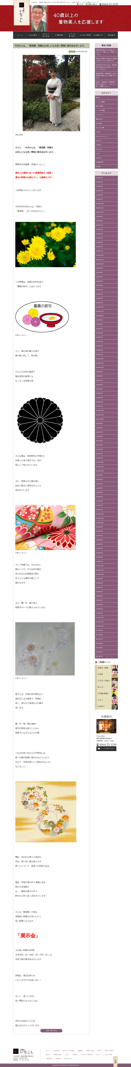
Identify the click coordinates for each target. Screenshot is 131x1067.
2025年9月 (99, 216)
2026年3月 (99, 190)
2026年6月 (99, 178)
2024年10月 (100, 264)
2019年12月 (100, 514)
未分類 (98, 166)
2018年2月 (99, 609)
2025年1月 (99, 251)
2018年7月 (99, 587)
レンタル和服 (100, 110)
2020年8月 (99, 479)
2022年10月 (100, 367)
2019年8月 (99, 531)
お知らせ (99, 158)
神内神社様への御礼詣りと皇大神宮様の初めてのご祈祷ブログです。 (106, 76)
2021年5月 (99, 441)
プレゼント (99, 115)
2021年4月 (99, 445)
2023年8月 (99, 324)
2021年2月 (99, 453)
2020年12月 (100, 462)
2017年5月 (99, 647)
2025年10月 (100, 212)
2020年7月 (99, 484)
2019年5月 (99, 544)
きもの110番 (100, 127)
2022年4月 (99, 393)
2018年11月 (100, 570)
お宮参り (75, 1054)
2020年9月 (99, 475)
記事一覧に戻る (51, 1030)
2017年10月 (100, 626)
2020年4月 (99, 497)
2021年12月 (100, 410)
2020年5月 (99, 492)
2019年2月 (99, 557)
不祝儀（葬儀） (57, 1054)
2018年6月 (99, 591)
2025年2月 (99, 247)
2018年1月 (99, 613)
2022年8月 (99, 376)
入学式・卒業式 (108, 1050)
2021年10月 (100, 419)
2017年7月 (99, 639)
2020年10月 (100, 471)
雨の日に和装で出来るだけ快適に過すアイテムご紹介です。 (106, 59)
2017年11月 (100, 622)
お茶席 (99, 1050)
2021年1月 (99, 458)
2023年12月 (100, 307)
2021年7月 (99, 432)
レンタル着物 (100, 102)
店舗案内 (80, 1050)
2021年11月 (100, 415)
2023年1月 (99, 354)
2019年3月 (99, 553)
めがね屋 (99, 123)
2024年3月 (99, 294)
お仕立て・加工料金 (68, 1050)
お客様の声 (99, 162)
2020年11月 (100, 466)
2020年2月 (99, 505)
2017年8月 (99, 635)
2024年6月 (99, 281)
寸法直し (99, 145)
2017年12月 (100, 617)
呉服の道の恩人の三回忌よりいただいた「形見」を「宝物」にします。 (106, 52)
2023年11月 (100, 311)
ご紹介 (98, 132)
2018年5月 (99, 596)
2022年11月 (100, 363)
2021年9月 (99, 423)
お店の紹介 (56, 1050)
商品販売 (58, 1058)
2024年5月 (99, 285)
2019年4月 (99, 548)
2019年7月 (99, 535)
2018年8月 (99, 583)
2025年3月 (99, 242)
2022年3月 (99, 397)
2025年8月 (99, 221)
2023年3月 (99, 346)
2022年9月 (99, 372)
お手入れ (99, 149)
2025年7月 (99, 225)
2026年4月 (99, 186)
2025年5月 (99, 234)
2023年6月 (99, 333)
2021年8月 (99, 428)
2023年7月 (99, 328)
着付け (98, 97)
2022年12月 (100, 359)
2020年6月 (99, 488)
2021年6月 (99, 436)
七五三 (67, 1054)
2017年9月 (99, 630)
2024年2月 (99, 298)
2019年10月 (100, 522)
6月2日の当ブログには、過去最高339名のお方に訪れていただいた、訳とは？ (106, 67)
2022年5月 (99, 389)
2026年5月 (99, 182)
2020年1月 (99, 510)
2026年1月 (99, 199)
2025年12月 (100, 203)
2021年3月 (99, 449)
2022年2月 (99, 402)
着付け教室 (99, 106)
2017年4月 (99, 652)
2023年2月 (99, 350)
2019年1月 (99, 561)
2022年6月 (99, 384)
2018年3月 (99, 604)
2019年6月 (99, 540)
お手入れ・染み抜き (86, 1054)
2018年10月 (100, 574)
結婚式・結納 (90, 1050)
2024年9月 (99, 268)
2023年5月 (99, 337)
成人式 (48, 1054)
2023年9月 (99, 320)
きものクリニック (102, 136)
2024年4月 (99, 290)
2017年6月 (99, 643)
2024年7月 (99, 277)
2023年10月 (100, 316)
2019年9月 (99, 527)
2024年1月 (99, 303)
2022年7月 (99, 380)
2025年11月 (100, 208)
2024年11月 (100, 259)
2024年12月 (100, 255)
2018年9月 (99, 578)
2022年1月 (99, 406)
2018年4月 (99, 600)
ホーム (48, 1050)
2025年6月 (99, 229)
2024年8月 (99, 272)
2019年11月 (100, 518)
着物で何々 (99, 119)
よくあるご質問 (107, 1054)
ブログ (98, 153)
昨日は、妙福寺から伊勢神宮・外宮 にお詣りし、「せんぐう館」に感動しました (106, 84)
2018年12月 (100, 566)
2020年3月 (99, 501)
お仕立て (99, 140)
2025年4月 (99, 238)
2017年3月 (99, 656)
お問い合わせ (68, 1058)
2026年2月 (99, 195)
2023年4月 (99, 341)
